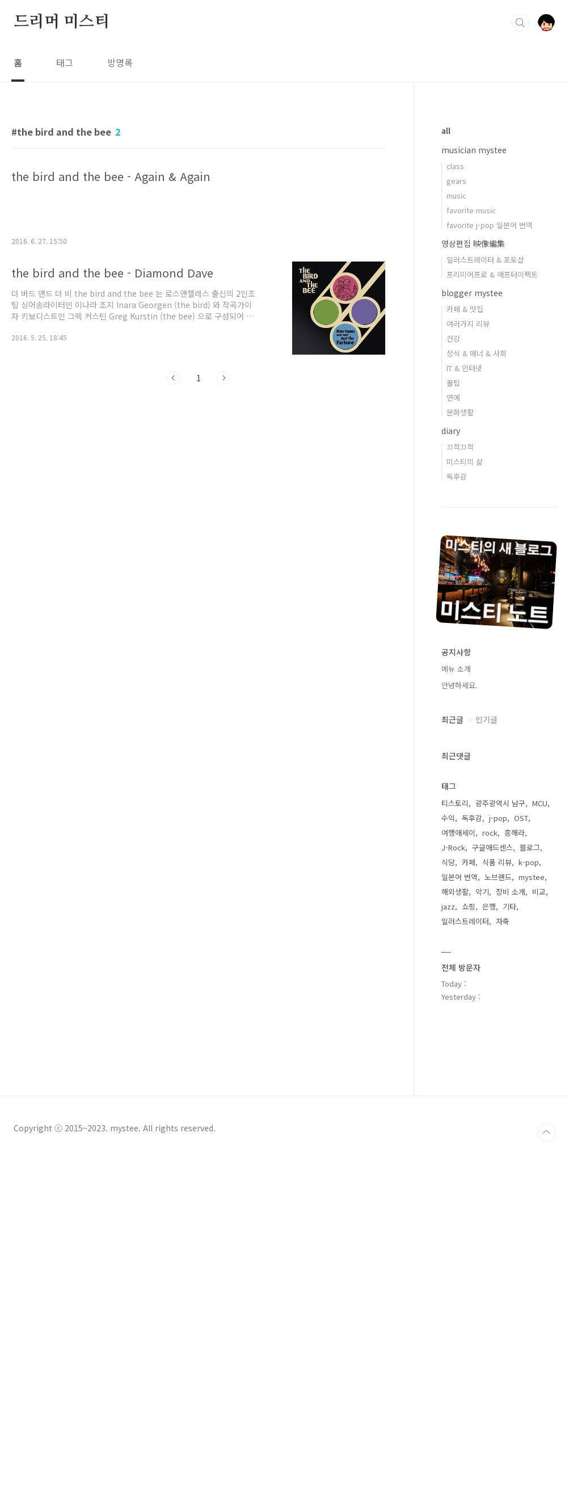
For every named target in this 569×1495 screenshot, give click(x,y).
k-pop (529, 862)
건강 (453, 338)
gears (456, 180)
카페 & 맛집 (464, 309)
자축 (502, 921)
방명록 (120, 62)
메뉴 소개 (456, 668)
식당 (448, 862)
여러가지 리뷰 (468, 323)
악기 (482, 891)
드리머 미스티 (61, 22)
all (445, 130)
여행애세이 (458, 832)
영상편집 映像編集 (473, 243)
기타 (509, 906)
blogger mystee (472, 292)
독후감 (456, 476)
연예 (453, 397)
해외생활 (455, 891)
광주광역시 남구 (500, 803)
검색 (520, 22)
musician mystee (474, 149)
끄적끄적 (460, 446)
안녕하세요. (459, 685)
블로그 (530, 847)
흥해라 (514, 832)
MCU (539, 803)
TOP (546, 1132)
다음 (223, 378)
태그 (64, 62)
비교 (539, 891)
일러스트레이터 (465, 921)
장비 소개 (510, 891)
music (456, 195)
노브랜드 (498, 876)
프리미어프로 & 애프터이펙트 (492, 274)
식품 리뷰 (497, 862)
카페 (468, 862)
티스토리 (455, 803)
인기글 (486, 719)
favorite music (471, 210)
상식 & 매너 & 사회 (476, 353)
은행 (489, 906)
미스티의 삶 (464, 461)
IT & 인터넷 (464, 368)
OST (521, 817)
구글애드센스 (492, 847)
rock (490, 832)
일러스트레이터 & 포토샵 (485, 259)
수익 (448, 817)
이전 (173, 378)
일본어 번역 (459, 876)
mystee (532, 876)
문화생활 (460, 412)
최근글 (452, 719)
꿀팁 (453, 382)
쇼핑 (468, 906)
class (455, 166)
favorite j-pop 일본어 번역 (489, 225)
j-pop (498, 817)
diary (450, 430)
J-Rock (453, 847)
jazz (448, 906)
